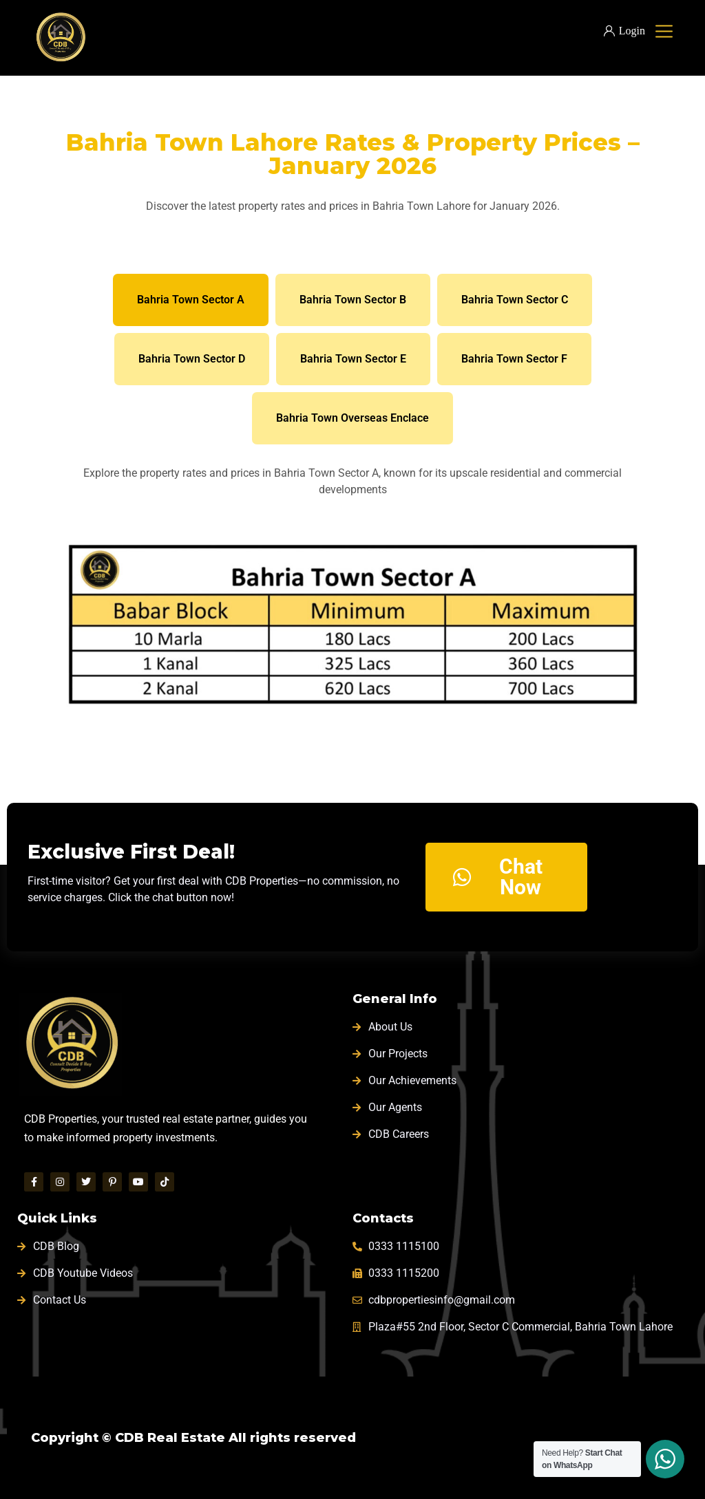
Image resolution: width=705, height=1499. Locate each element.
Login (624, 30)
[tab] (191, 300)
